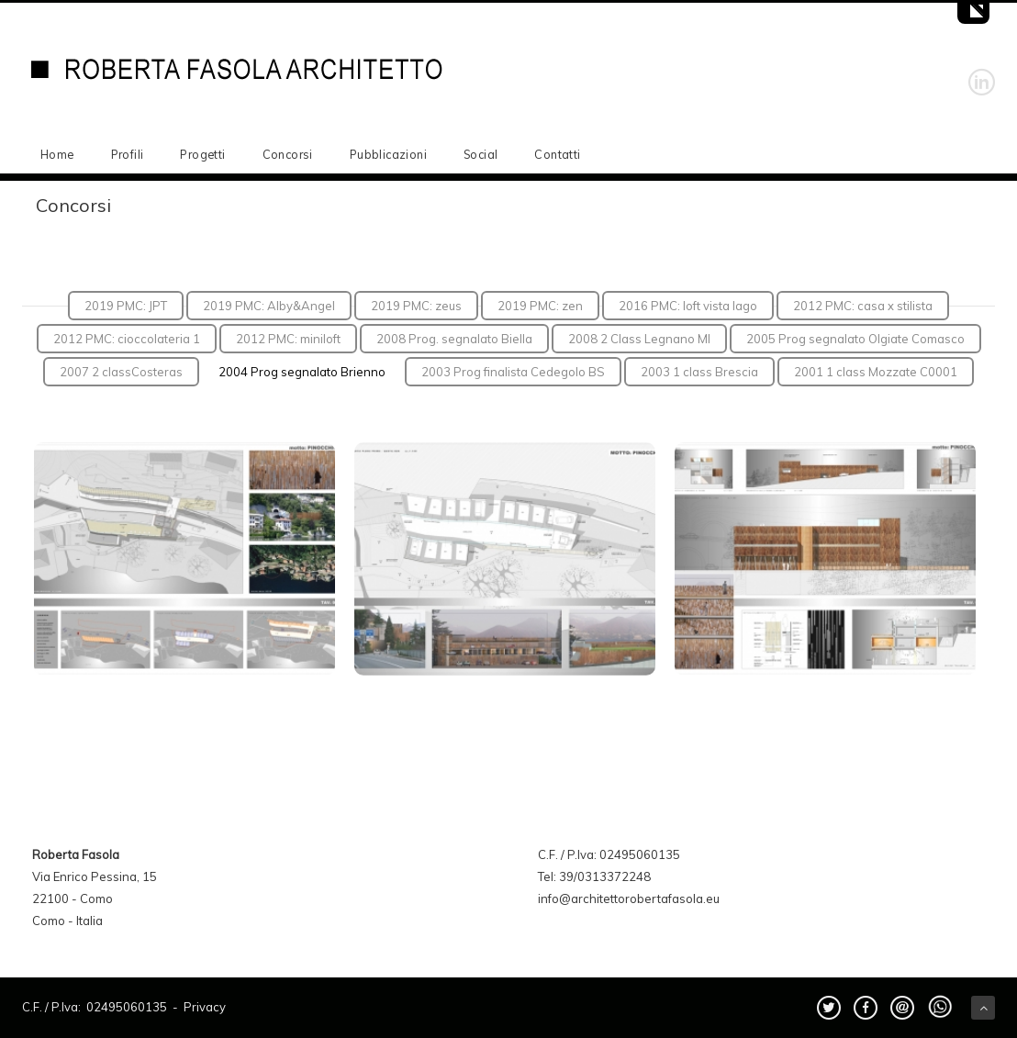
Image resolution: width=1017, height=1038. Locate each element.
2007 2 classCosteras (121, 371)
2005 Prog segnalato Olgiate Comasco (855, 338)
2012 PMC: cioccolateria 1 (126, 338)
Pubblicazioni (388, 154)
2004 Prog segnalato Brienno (302, 371)
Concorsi (288, 154)
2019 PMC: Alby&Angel (269, 305)
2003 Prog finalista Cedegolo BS (513, 371)
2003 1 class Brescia (699, 371)
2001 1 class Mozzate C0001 (875, 371)
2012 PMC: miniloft (288, 338)
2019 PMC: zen (540, 305)
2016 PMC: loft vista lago (688, 305)
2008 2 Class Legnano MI (639, 338)
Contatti (557, 154)
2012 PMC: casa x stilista (863, 305)
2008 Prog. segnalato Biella (454, 338)
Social (480, 154)
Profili (127, 154)
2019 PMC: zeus (416, 305)
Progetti (202, 154)
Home (57, 154)
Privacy (205, 1006)
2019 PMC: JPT (125, 305)
